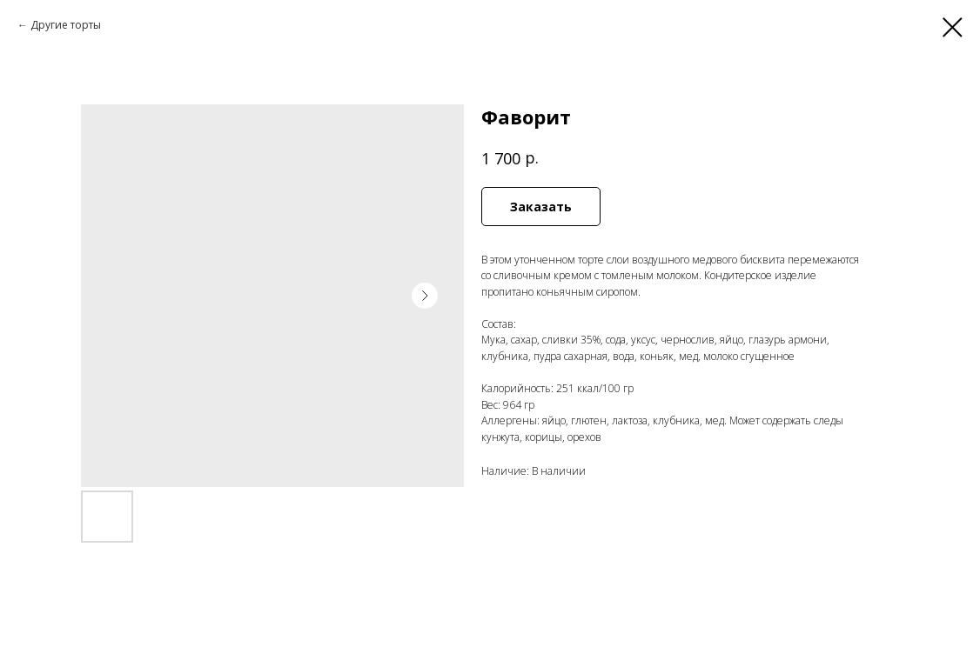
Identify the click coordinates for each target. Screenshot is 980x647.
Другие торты (65, 24)
